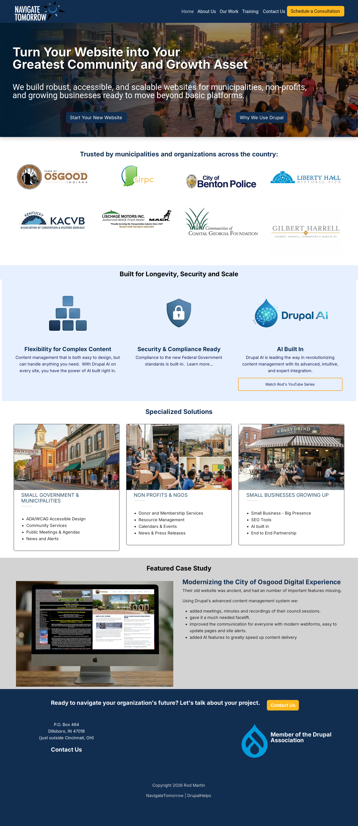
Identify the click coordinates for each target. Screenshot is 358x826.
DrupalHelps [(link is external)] (199, 795)
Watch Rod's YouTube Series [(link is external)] (290, 384)
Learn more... (200, 364)
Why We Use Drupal (262, 117)
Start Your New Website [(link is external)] (96, 117)
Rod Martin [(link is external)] (195, 785)
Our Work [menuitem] (229, 11)
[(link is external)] (301, 737)
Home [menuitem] (188, 11)
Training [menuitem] (250, 11)
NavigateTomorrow (165, 795)
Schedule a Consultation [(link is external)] (316, 11)
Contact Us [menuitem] (274, 11)
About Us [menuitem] (206, 11)
